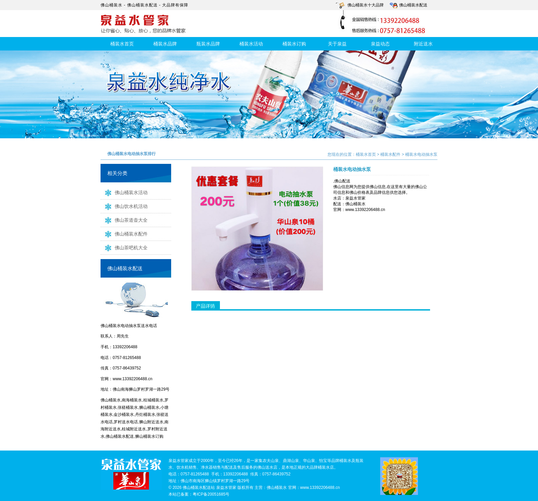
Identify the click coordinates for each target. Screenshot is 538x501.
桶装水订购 (294, 43)
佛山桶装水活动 (124, 192)
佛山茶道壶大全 (124, 219)
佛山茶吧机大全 (124, 247)
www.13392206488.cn (132, 379)
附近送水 (423, 43)
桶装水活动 (251, 43)
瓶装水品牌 (208, 43)
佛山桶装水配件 (124, 233)
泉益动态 (380, 43)
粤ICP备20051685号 (211, 494)
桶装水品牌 (165, 43)
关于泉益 (337, 43)
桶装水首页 (122, 43)
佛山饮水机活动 (124, 206)
